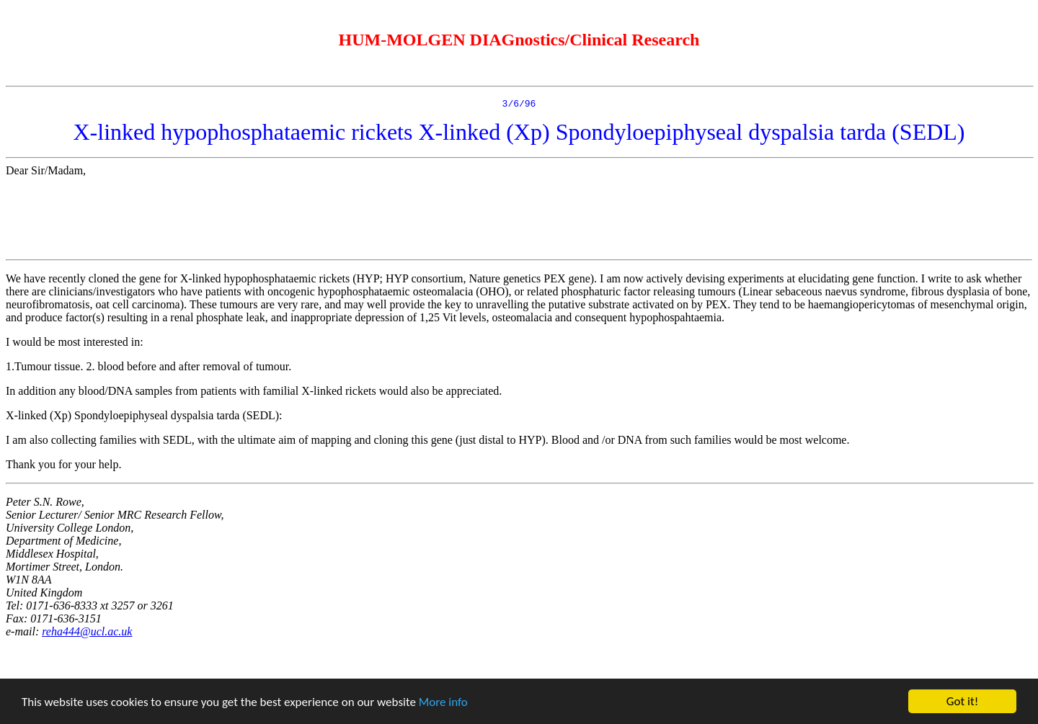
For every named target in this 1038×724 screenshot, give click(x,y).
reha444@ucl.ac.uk (87, 633)
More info (443, 702)
